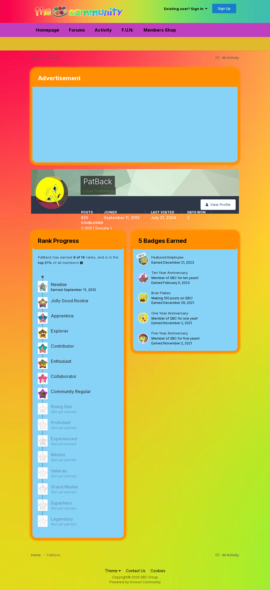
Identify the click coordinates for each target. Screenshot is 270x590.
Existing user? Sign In (185, 8)
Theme (113, 570)
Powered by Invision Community (135, 582)
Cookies (158, 570)
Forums (77, 30)
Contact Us (135, 570)
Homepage (47, 30)
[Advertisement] (95, 124)
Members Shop (160, 30)
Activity (103, 30)
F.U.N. (128, 30)
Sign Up (224, 8)
